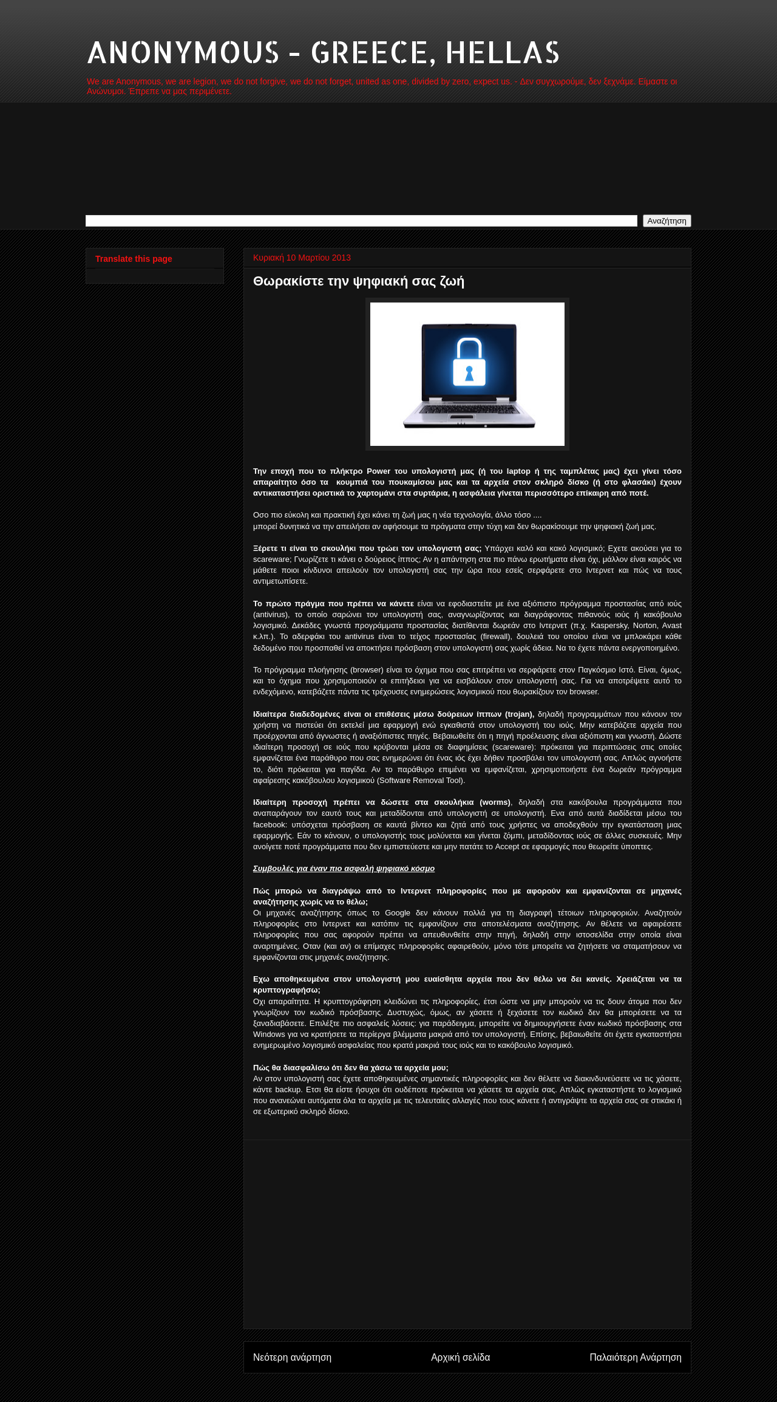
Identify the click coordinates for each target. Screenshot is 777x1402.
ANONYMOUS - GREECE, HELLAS (323, 51)
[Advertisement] (467, 1234)
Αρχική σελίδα (460, 1357)
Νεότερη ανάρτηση (292, 1357)
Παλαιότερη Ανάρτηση (635, 1357)
